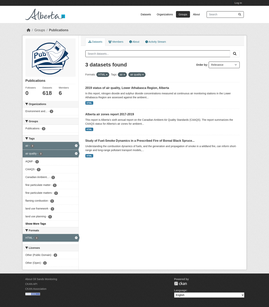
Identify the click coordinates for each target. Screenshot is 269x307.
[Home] (28, 30)
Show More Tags (35, 223)
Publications (58, 30)
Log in (238, 2)
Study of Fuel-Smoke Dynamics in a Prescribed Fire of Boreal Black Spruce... (140, 140)
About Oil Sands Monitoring (41, 279)
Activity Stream (155, 41)
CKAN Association (36, 288)
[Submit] (239, 14)
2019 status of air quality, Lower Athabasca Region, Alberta (127, 87)
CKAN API (31, 283)
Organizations (165, 14)
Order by (201, 64)
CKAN (180, 283)
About (196, 14)
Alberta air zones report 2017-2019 (109, 114)
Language (180, 290)
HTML (89, 103)
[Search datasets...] (225, 14)
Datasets (146, 14)
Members (115, 41)
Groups (183, 14)
